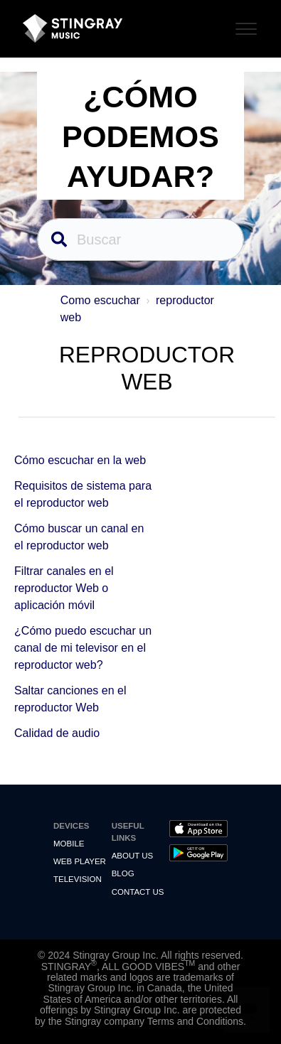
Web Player (79, 861)
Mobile (68, 843)
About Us (133, 855)
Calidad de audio (57, 733)
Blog (123, 873)
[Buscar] (140, 239)
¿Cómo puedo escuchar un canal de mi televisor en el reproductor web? (83, 648)
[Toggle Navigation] (244, 27)
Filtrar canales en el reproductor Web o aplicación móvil (64, 588)
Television (77, 879)
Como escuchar (100, 300)
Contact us (138, 892)
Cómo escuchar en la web (80, 460)
